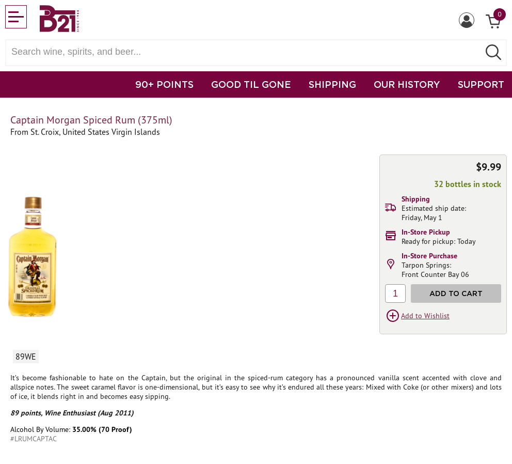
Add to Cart (456, 293)
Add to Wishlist (425, 315)
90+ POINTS (164, 84)
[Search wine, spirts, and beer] (245, 52)
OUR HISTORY (407, 84)
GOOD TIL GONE (251, 84)
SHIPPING (332, 84)
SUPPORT (481, 84)
